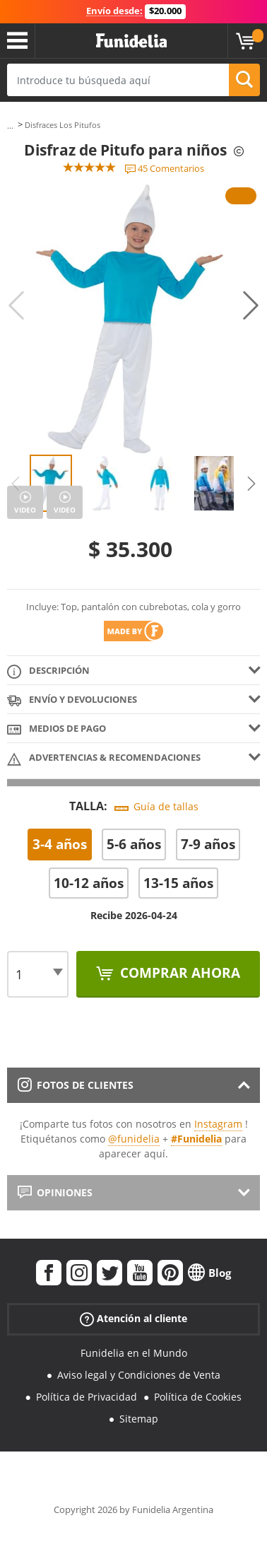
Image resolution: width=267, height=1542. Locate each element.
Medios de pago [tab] (56, 729)
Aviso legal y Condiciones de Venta (138, 1375)
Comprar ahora (178, 973)
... (10, 125)
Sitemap (138, 1418)
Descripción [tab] (48, 671)
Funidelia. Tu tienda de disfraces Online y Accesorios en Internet (131, 41)
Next (251, 305)
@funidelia (134, 1138)
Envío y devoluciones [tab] (72, 700)
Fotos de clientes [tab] (76, 1085)
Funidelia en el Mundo (134, 1353)
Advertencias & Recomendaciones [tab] (104, 758)
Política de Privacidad (86, 1396)
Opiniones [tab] (55, 1192)
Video (25, 510)
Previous (16, 305)
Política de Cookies (198, 1396)
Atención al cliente (133, 1319)
